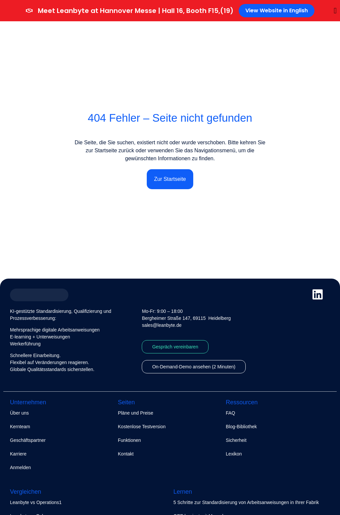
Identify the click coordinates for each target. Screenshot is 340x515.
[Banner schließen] (335, 11)
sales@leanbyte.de (161, 325)
